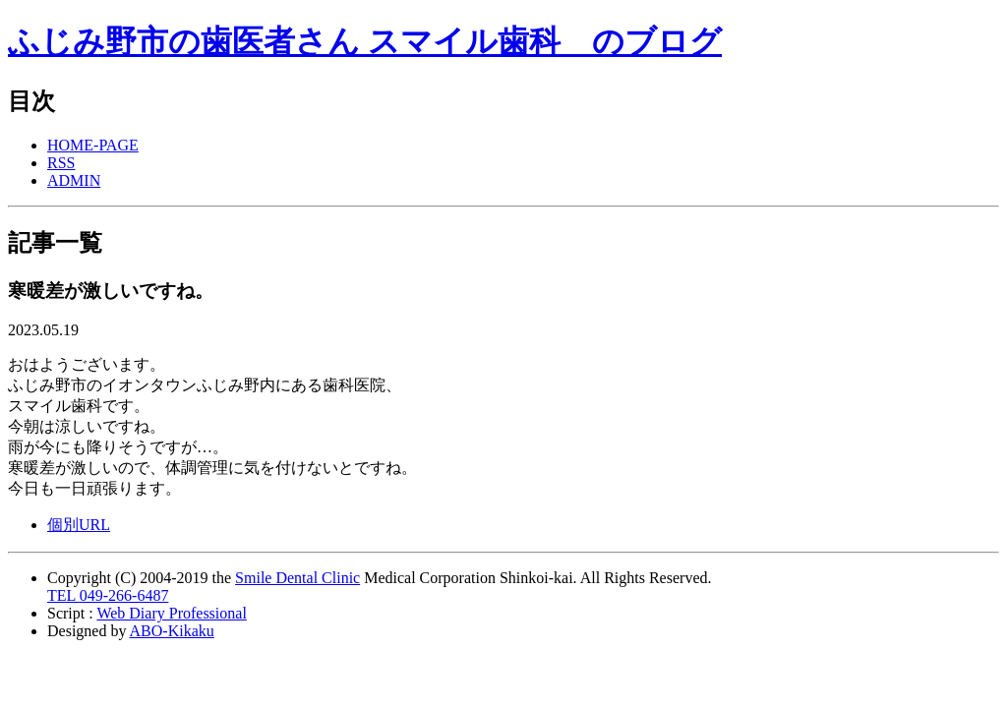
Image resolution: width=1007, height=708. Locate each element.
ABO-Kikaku (172, 630)
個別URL (78, 524)
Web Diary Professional (171, 613)
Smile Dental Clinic (297, 577)
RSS (61, 162)
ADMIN (73, 180)
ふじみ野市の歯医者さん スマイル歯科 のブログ (365, 41)
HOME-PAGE (93, 145)
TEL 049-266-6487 (107, 595)
